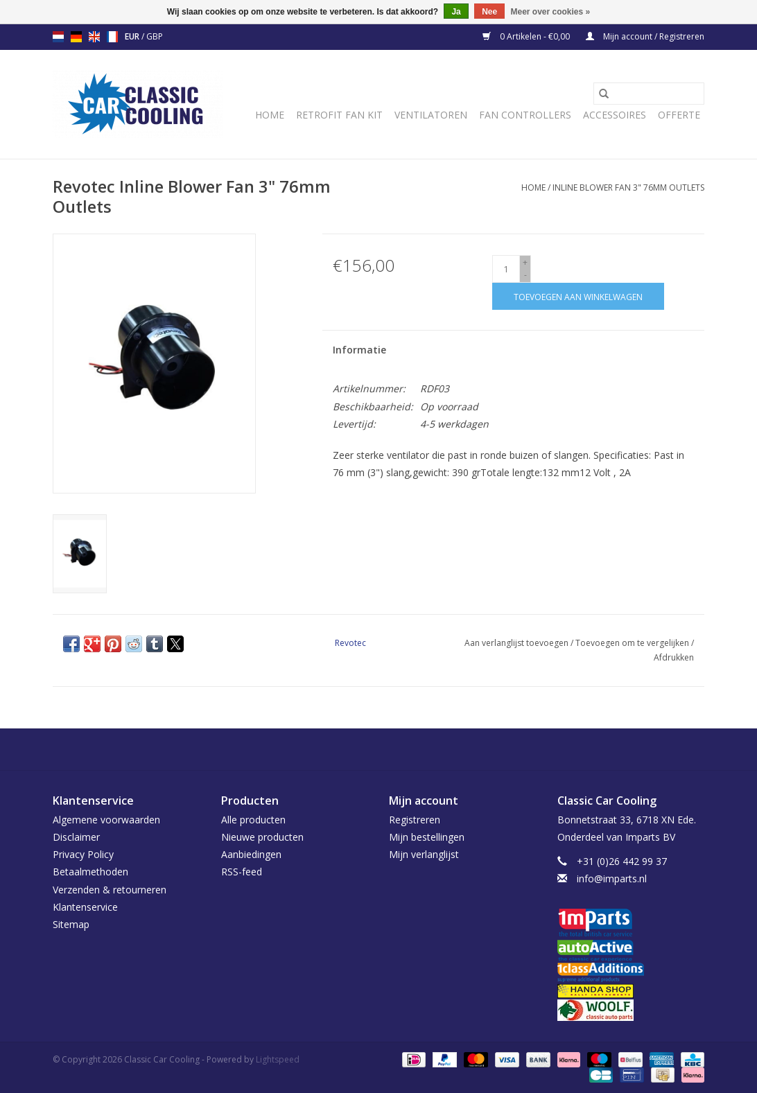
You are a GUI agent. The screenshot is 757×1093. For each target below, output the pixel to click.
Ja (455, 12)
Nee (489, 12)
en (94, 36)
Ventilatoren (430, 114)
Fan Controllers (525, 114)
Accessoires (614, 114)
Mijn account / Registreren (645, 36)
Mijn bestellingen (426, 836)
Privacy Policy (83, 854)
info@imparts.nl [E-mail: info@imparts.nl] (612, 878)
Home (269, 114)
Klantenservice (85, 906)
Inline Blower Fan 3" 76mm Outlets (628, 187)
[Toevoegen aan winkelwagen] (578, 296)
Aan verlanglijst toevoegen (517, 643)
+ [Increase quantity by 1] (525, 262)
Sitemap (71, 924)
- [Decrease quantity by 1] (525, 275)
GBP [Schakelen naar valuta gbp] (154, 36)
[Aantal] (506, 269)
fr (112, 36)
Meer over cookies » (551, 12)
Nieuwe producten (262, 836)
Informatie (359, 349)
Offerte (679, 114)
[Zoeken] (648, 93)
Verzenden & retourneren (109, 889)
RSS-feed (241, 871)
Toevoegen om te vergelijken (633, 643)
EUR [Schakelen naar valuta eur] (133, 36)
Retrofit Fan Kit (339, 114)
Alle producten (253, 819)
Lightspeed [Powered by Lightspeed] (277, 1059)
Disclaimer (76, 836)
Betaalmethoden (90, 871)
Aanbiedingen (251, 854)
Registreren (414, 819)
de (76, 36)
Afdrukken (674, 657)
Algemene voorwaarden (106, 819)
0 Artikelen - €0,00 (527, 36)
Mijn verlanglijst (424, 854)
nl (58, 36)
